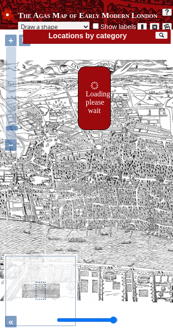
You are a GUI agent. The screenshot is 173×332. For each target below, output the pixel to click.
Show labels (118, 26)
